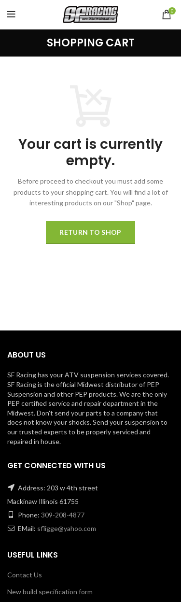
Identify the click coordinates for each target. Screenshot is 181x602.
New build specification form (50, 592)
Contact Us (24, 575)
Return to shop (90, 232)
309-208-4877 (62, 515)
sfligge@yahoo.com (66, 528)
